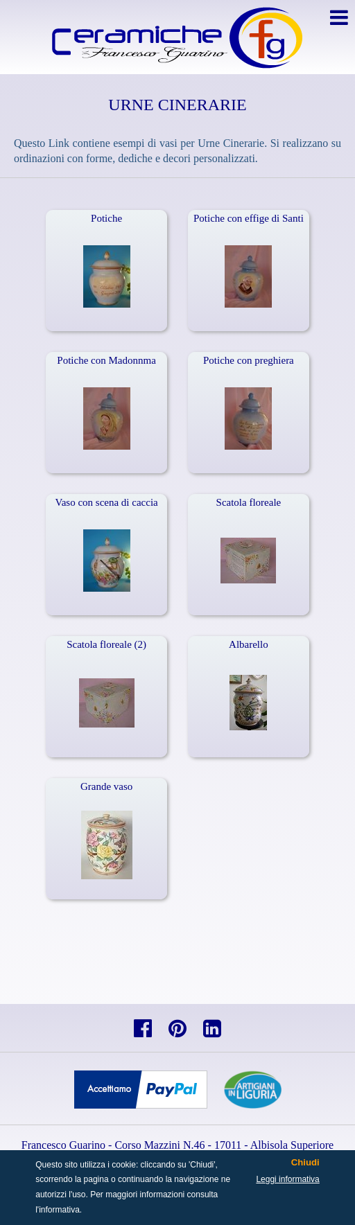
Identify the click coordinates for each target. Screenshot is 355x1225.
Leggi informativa (287, 1179)
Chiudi (305, 1162)
